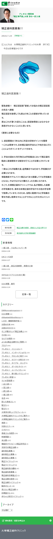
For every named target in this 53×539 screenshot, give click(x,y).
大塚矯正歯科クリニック (11, 4)
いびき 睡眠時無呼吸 (10, 320)
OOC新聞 (5, 314)
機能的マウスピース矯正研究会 (14, 443)
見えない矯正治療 (9, 489)
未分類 (4, 440)
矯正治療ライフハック (10, 482)
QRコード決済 (7, 256)
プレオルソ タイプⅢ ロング (13, 363)
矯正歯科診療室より (9, 475)
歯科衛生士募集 (8, 454)
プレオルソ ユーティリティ (12, 370)
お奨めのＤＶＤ (7, 328)
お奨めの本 (6, 324)
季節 (3, 422)
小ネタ (4, 429)
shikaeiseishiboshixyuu (11, 317)
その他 (4, 335)
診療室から (6, 493)
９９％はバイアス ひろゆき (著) (13, 274)
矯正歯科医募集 (8, 472)
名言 (3, 398)
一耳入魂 (5, 387)
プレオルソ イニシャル (11, 349)
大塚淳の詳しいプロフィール (13, 412)
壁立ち (4, 405)
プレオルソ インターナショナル (14, 352)
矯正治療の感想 (8, 479)
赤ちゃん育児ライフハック (11, 496)
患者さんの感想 (8, 433)
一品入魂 (5, 384)
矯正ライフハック (8, 461)
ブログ (4, 345)
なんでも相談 (7, 338)
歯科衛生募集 (7, 451)
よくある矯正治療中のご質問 (13, 342)
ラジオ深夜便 (7, 380)
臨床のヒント (7, 486)
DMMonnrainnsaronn (11, 310)
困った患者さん (7, 401)
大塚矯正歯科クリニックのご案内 (14, 415)
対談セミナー (7, 426)
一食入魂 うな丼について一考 (14, 247)
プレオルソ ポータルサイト (12, 366)
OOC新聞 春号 (8, 283)
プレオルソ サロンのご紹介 (13, 356)
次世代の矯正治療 (9, 447)
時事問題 (5, 436)
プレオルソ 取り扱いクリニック (14, 373)
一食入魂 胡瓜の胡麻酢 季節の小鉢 (17, 265)
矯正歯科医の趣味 (9, 468)
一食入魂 (5, 394)
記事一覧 (26, 294)
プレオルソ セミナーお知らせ (13, 359)
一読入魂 (5, 391)
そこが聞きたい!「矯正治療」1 (13, 331)
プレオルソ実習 (7, 377)
